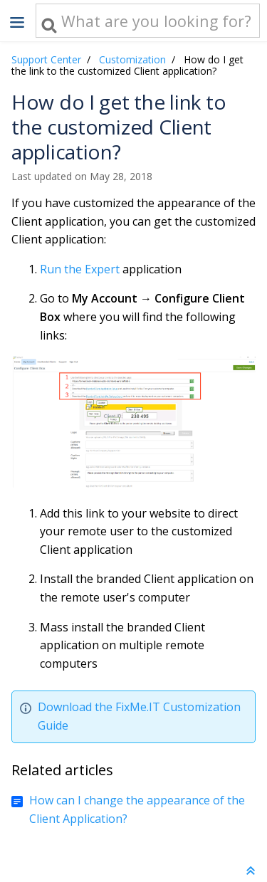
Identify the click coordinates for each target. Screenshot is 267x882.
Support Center (46, 59)
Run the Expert (80, 269)
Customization (132, 59)
